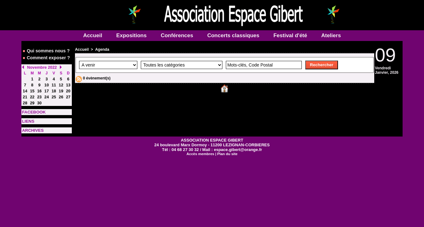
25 (54, 94)
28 (25, 100)
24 (46, 94)
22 (32, 94)
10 (46, 83)
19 (61, 88)
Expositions (132, 35)
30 (39, 100)
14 (25, 88)
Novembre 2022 (41, 66)
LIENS (27, 117)
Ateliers (331, 35)
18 (54, 88)
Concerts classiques (234, 35)
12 (61, 83)
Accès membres (200, 150)
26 (61, 94)
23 (39, 94)
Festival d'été (291, 35)
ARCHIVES (32, 126)
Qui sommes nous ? (45, 50)
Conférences (178, 35)
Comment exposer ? (45, 56)
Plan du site (227, 150)
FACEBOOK (32, 109)
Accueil (93, 35)
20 (68, 88)
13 (68, 83)
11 (54, 83)
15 (32, 88)
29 (32, 100)
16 (39, 88)
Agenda (102, 49)
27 (68, 94)
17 (46, 88)
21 (25, 94)
